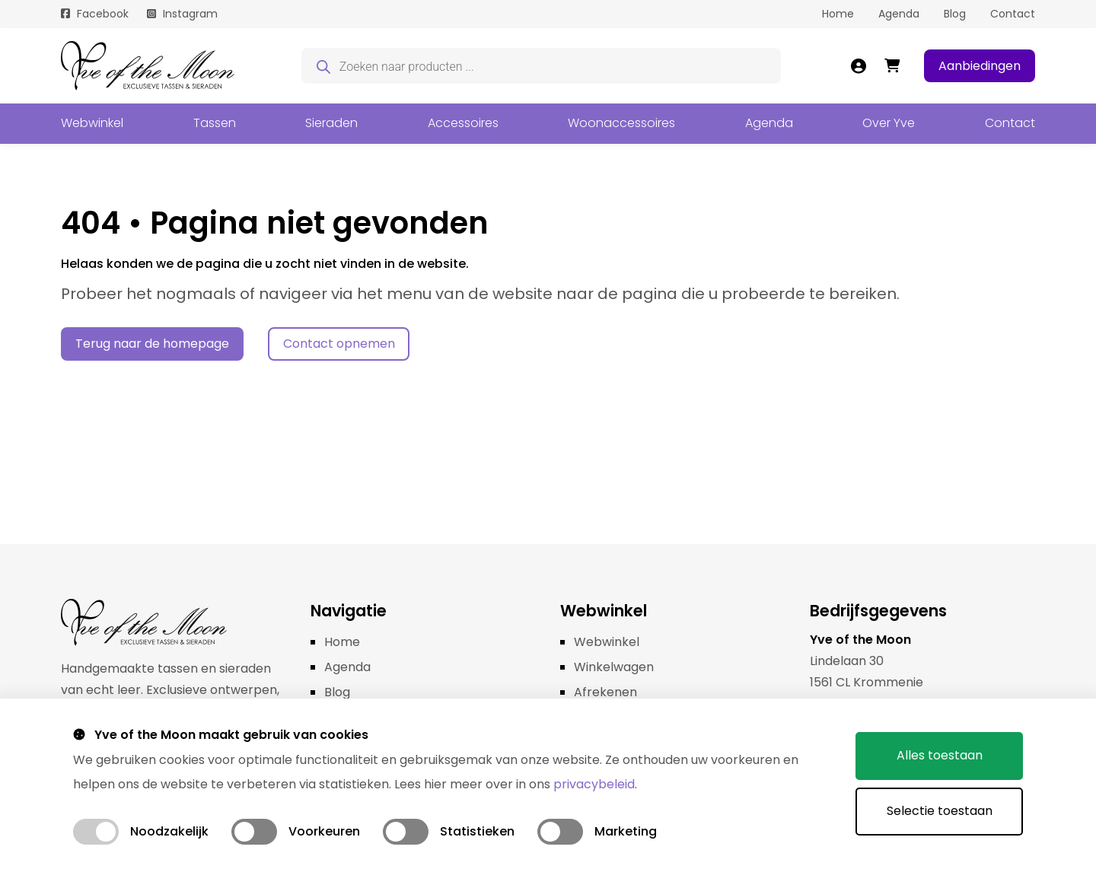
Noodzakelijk (169, 831)
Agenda (898, 13)
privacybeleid (594, 784)
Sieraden (331, 123)
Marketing (625, 831)
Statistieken (477, 831)
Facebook (103, 13)
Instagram (190, 13)
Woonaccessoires (621, 123)
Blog (955, 13)
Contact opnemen (339, 343)
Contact (1012, 13)
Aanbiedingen (979, 66)
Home (838, 13)
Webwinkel (92, 123)
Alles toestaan (940, 755)
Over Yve (888, 123)
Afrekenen (605, 692)
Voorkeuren (324, 831)
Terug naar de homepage (152, 343)
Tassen (214, 123)
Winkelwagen (614, 667)
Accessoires (463, 123)
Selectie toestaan (939, 811)
